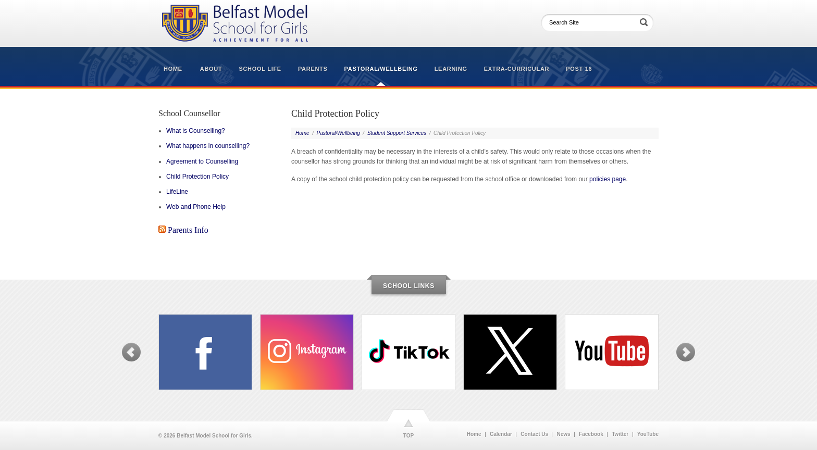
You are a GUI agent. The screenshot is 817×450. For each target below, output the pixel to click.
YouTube (648, 434)
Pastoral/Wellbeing (381, 69)
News (563, 434)
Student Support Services (396, 133)
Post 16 (579, 69)
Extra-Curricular (516, 69)
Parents (313, 69)
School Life (260, 69)
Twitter (620, 434)
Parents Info (188, 230)
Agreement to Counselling (202, 161)
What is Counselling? (195, 130)
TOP (408, 436)
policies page (607, 179)
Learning (451, 69)
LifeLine (177, 191)
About (211, 69)
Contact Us (534, 434)
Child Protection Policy (197, 176)
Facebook (591, 434)
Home (173, 69)
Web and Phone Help (196, 206)
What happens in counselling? (208, 145)
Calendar (501, 434)
